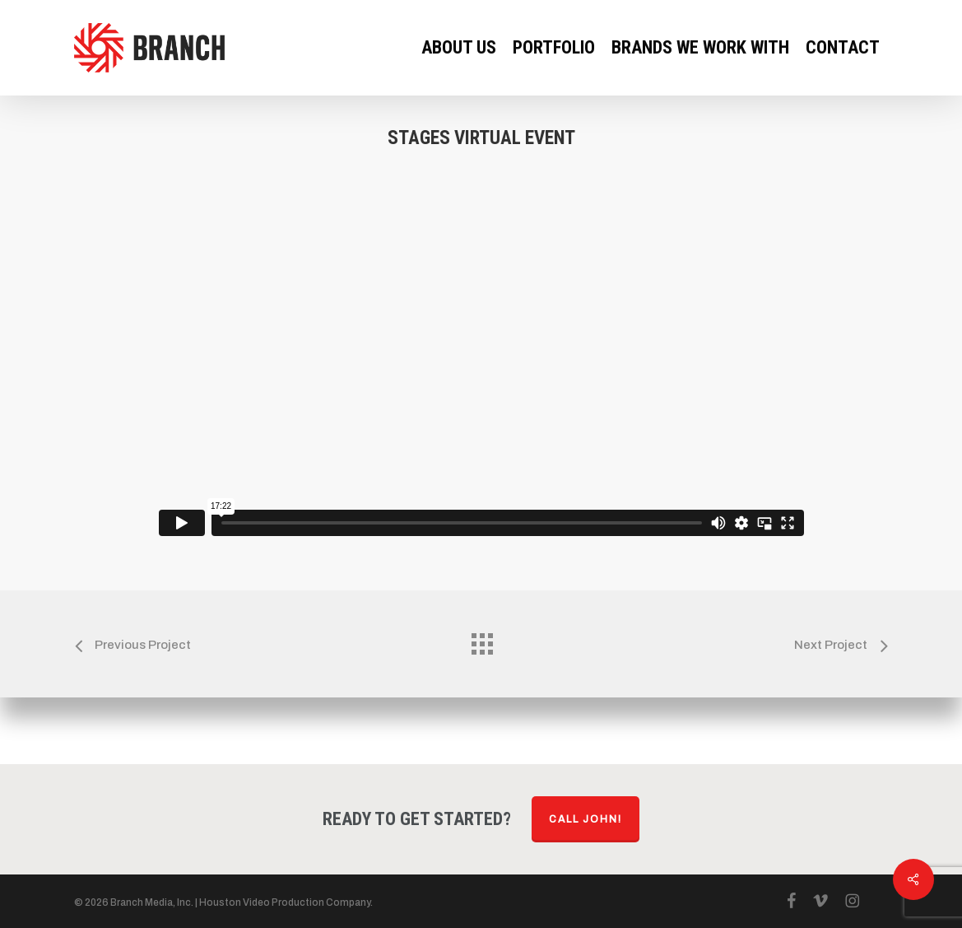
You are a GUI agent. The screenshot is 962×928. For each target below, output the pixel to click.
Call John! (585, 819)
